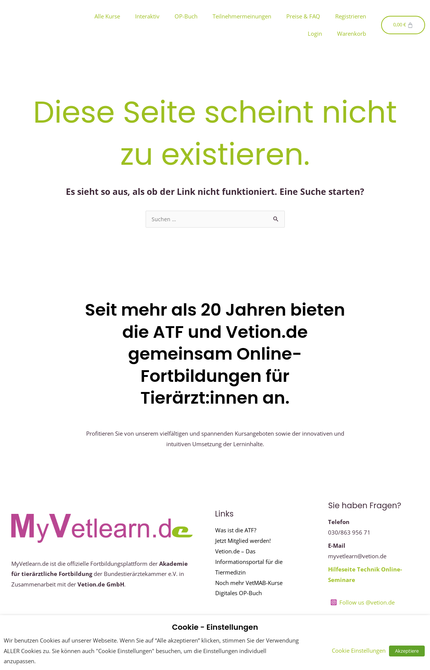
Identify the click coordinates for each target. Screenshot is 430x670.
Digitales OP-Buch (238, 593)
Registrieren (350, 16)
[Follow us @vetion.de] (362, 602)
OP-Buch (186, 16)
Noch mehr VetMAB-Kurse (249, 583)
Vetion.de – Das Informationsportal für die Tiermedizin (249, 562)
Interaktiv (147, 16)
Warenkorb (351, 33)
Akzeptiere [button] (408, 650)
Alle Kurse (107, 16)
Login (315, 33)
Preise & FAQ (303, 16)
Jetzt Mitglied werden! (243, 541)
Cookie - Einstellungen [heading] (215, 627)
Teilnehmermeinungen (242, 16)
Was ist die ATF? (235, 530)
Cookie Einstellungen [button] (362, 650)
